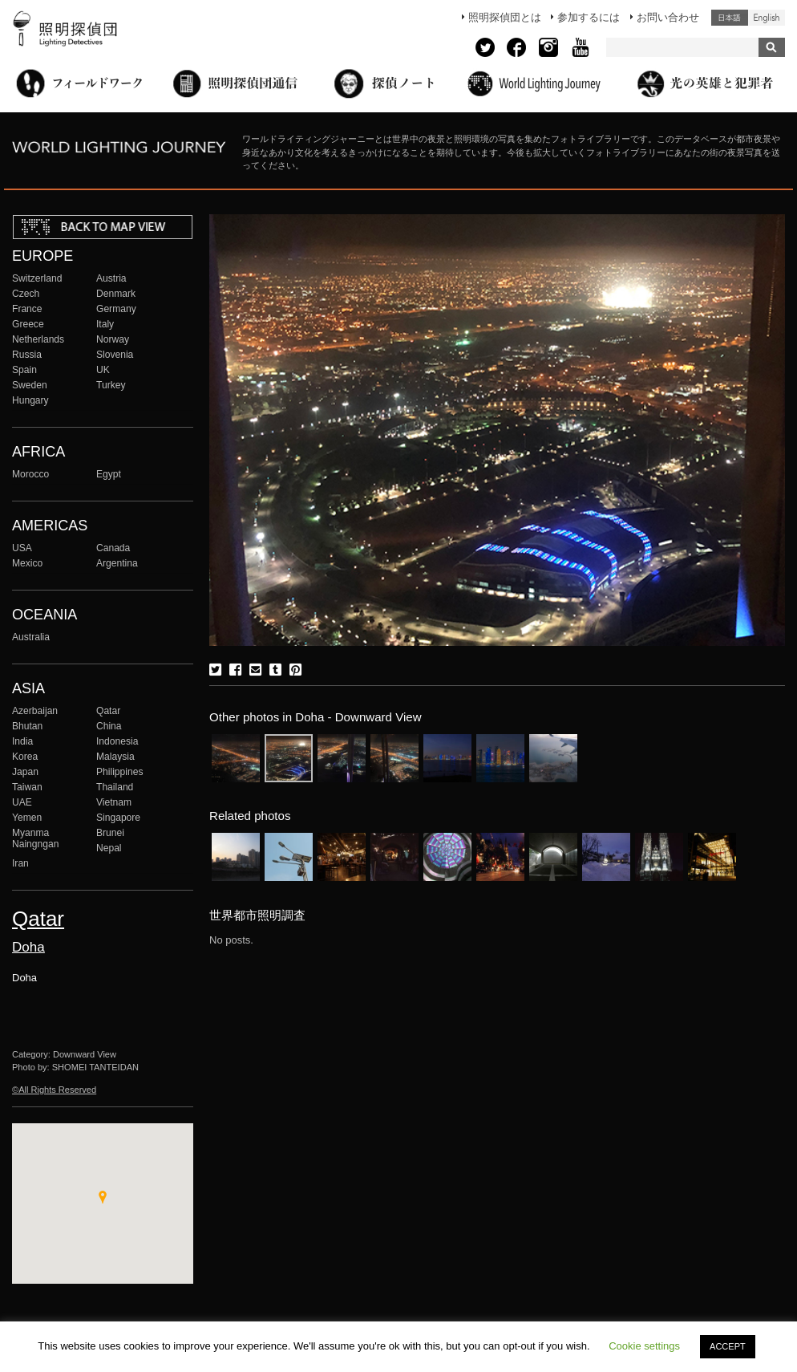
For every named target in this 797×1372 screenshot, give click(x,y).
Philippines (119, 771)
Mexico (27, 563)
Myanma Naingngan (35, 838)
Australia (31, 637)
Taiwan (27, 787)
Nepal (109, 848)
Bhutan (27, 726)
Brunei (110, 832)
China (109, 726)
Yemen (27, 817)
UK (103, 369)
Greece (28, 324)
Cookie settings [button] (644, 1346)
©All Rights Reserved (54, 1089)
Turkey (110, 385)
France (27, 309)
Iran (20, 863)
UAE (22, 802)
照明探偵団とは (504, 17)
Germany (116, 309)
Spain (24, 369)
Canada (113, 548)
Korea (25, 756)
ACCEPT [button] (728, 1346)
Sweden (29, 385)
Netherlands (38, 339)
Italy (105, 324)
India (22, 741)
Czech (25, 293)
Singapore (118, 817)
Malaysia (115, 756)
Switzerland (37, 278)
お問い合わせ (668, 17)
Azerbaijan (35, 710)
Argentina (117, 563)
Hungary (30, 400)
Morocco (30, 474)
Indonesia (117, 741)
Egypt (108, 474)
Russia (27, 354)
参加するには (588, 17)
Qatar (108, 710)
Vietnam (113, 802)
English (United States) (766, 18)
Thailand (114, 787)
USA (22, 548)
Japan (25, 771)
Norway (112, 339)
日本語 (729, 18)
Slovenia (114, 354)
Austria (111, 278)
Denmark (116, 293)
